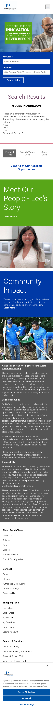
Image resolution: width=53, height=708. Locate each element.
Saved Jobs (44, 153)
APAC (5, 125)
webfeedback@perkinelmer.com (17, 486)
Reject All (26, 698)
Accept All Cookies (26, 692)
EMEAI (5, 127)
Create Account (10, 632)
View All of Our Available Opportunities (26, 167)
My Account (8, 617)
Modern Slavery (10, 554)
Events (6, 545)
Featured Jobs (10, 153)
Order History (9, 627)
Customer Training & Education (17, 651)
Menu (47, 7)
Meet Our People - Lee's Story (25, 198)
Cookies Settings (11, 588)
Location (7, 67)
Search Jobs (13, 80)
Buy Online (8, 608)
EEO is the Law (9, 442)
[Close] (47, 665)
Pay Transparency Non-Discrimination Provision (24, 444)
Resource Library (11, 646)
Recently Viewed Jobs (27, 153)
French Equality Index (13, 559)
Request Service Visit (13, 656)
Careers (6, 550)
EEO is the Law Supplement (30, 442)
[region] (26, 685)
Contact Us (8, 574)
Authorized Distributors (14, 584)
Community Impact (23, 286)
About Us (7, 535)
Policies (6, 540)
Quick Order (8, 613)
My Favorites (9, 622)
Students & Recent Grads (15, 133)
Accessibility (9, 593)
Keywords (8, 56)
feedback (49, 587)
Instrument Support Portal (15, 661)
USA (5, 130)
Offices (6, 579)
